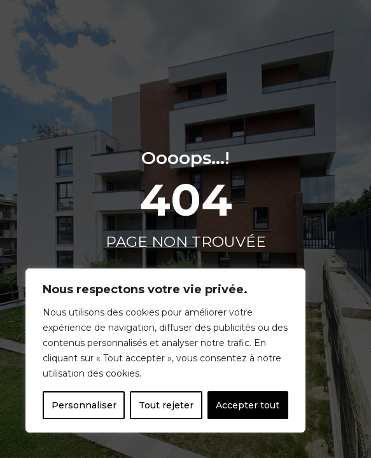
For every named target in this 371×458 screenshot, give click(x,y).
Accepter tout (247, 405)
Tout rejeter (166, 405)
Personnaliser (84, 405)
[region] (165, 350)
